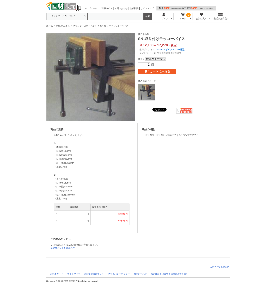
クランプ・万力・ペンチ (85, 26)
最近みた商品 (220, 16)
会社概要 (134, 8)
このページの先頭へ (220, 266)
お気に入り (201, 16)
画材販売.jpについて (94, 274)
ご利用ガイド (105, 8)
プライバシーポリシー (119, 274)
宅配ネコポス (186, 8)
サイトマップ (147, 8)
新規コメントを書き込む (62, 248)
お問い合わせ (121, 8)
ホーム (49, 26)
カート (182, 16)
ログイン (163, 16)
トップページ (90, 8)
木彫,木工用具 (63, 26)
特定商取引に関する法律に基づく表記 (169, 274)
